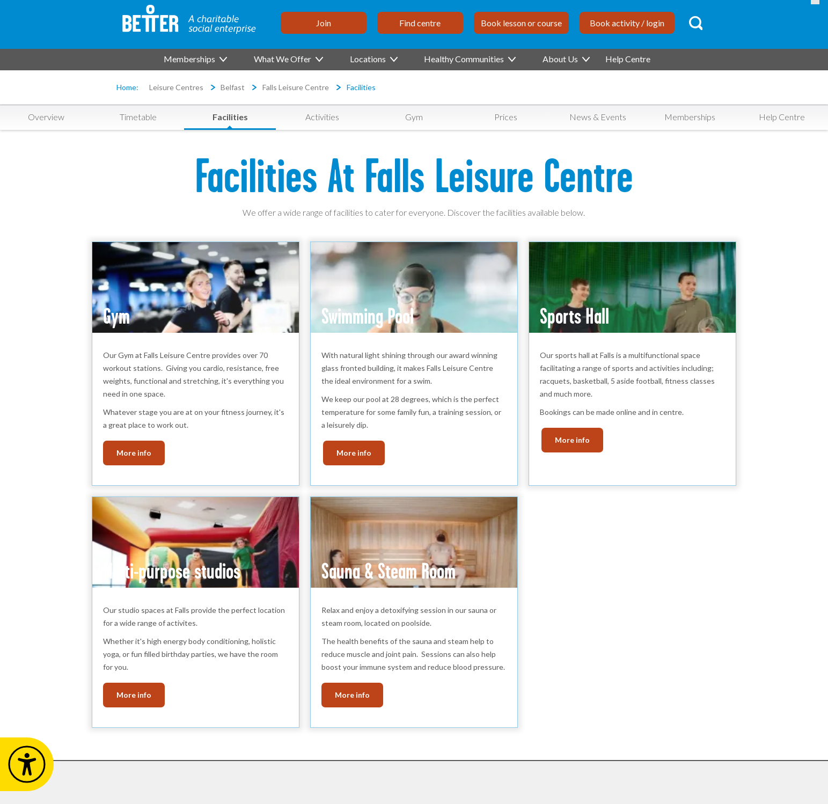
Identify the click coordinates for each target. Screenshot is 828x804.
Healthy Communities (469, 59)
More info (133, 452)
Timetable (138, 117)
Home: (127, 87)
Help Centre (627, 59)
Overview (46, 117)
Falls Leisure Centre (295, 87)
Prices (505, 117)
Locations (373, 59)
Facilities (361, 87)
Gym (414, 117)
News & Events (597, 117)
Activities (322, 117)
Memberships (195, 59)
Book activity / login (627, 23)
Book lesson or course (521, 23)
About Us (566, 59)
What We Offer (288, 59)
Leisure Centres (176, 87)
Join (323, 23)
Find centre (420, 23)
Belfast (233, 87)
